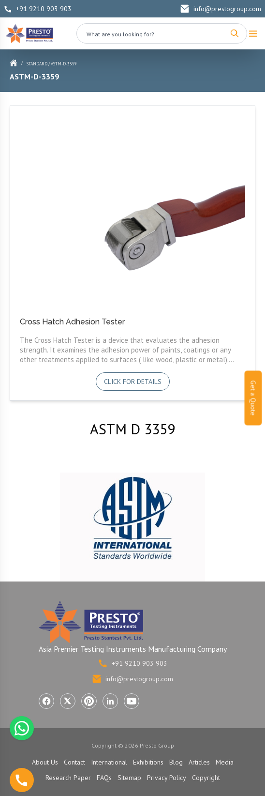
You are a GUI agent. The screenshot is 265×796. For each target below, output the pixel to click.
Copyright (206, 777)
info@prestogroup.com (220, 9)
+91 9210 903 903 (38, 8)
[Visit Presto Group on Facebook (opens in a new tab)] (46, 701)
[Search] (234, 33)
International (109, 762)
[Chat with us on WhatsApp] (22, 728)
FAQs (104, 777)
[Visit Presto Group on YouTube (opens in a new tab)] (131, 701)
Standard (37, 63)
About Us (45, 762)
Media (225, 762)
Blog (176, 762)
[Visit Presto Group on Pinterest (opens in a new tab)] (89, 701)
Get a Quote (253, 398)
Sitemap (129, 777)
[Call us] (22, 780)
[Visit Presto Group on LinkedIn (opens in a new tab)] (110, 701)
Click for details (133, 381)
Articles (199, 762)
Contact (74, 762)
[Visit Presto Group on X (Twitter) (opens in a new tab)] (67, 701)
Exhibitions (148, 762)
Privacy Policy (166, 777)
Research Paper (68, 777)
